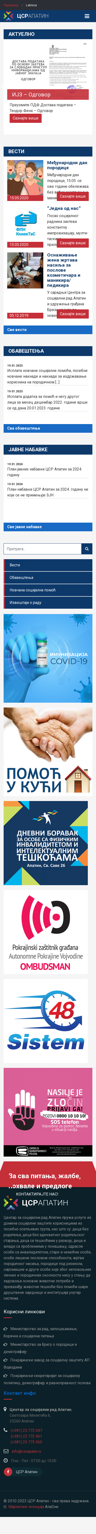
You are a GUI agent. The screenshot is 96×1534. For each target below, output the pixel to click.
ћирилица (11, 5)
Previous (3, 87)
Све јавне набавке (24, 527)
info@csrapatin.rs (26, 1451)
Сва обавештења (23, 428)
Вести (15, 565)
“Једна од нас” (64, 208)
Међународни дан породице (67, 165)
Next (92, 87)
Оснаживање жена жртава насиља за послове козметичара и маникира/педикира (63, 270)
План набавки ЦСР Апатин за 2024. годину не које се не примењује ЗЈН (48, 489)
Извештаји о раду (25, 602)
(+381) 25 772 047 (26, 1430)
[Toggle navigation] (87, 16)
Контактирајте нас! (37, 1194)
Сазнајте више (25, 118)
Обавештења (21, 577)
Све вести (16, 329)
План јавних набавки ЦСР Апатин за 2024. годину (48, 469)
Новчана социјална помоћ (33, 590)
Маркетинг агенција (26, 1506)
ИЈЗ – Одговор (31, 94)
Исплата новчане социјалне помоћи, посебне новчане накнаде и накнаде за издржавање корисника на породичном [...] (48, 373)
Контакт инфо (20, 1393)
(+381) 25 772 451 (26, 1436)
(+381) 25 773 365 (26, 1442)
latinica (31, 5)
